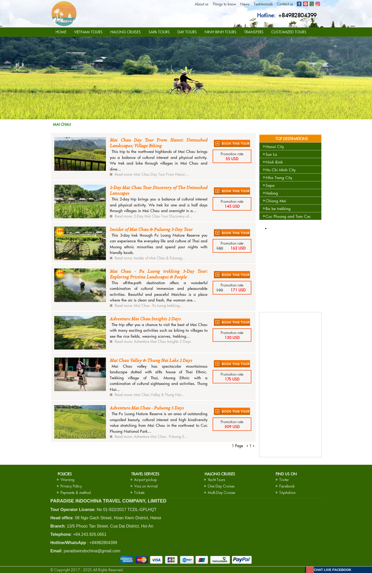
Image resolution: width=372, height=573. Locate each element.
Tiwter (284, 479)
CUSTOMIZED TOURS (288, 31)
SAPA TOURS (159, 31)
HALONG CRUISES (125, 31)
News (245, 4)
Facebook (287, 486)
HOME (61, 31)
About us (201, 4)
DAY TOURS (187, 31)
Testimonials (263, 4)
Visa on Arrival (146, 486)
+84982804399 (297, 15)
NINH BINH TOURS (220, 31)
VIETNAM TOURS (88, 31)
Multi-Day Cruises (221, 492)
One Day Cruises (221, 486)
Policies (65, 473)
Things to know (224, 4)
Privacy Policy (71, 486)
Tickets (139, 492)
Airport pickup (145, 479)
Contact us (285, 4)
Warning (67, 479)
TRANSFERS (254, 31)
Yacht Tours (216, 479)
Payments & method (75, 492)
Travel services (145, 473)
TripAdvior (287, 492)
